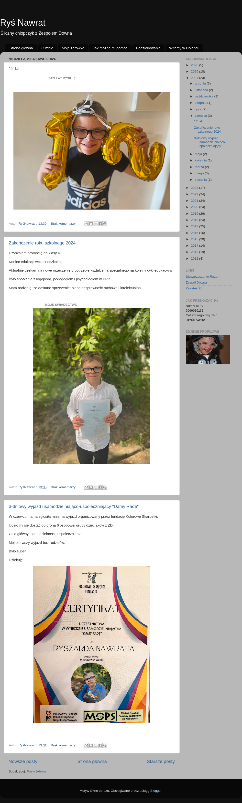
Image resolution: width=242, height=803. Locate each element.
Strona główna (21, 48)
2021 (195, 200)
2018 (195, 220)
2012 (195, 258)
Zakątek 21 (194, 288)
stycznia (201, 179)
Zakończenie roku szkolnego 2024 (42, 243)
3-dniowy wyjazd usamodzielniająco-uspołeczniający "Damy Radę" (74, 506)
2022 (195, 194)
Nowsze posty (23, 761)
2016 (195, 233)
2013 (195, 252)
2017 (195, 226)
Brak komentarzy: (64, 223)
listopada (202, 90)
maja (199, 154)
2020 (195, 207)
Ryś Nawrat (22, 23)
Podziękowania (148, 48)
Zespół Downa (196, 282)
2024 (195, 78)
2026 (195, 65)
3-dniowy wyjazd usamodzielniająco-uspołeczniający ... (210, 142)
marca (200, 167)
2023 (195, 188)
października (204, 96)
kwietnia (201, 160)
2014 (195, 245)
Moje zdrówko (73, 48)
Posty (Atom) (36, 771)
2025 (195, 71)
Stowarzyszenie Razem (203, 276)
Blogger (156, 790)
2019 (195, 213)
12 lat (14, 68)
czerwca (201, 115)
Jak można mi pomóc (110, 48)
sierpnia (201, 103)
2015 (195, 239)
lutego (200, 173)
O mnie (47, 48)
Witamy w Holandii (184, 48)
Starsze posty (161, 761)
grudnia (201, 83)
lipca (199, 109)
